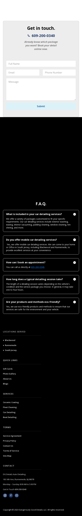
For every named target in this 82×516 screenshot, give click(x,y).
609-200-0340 (20, 489)
